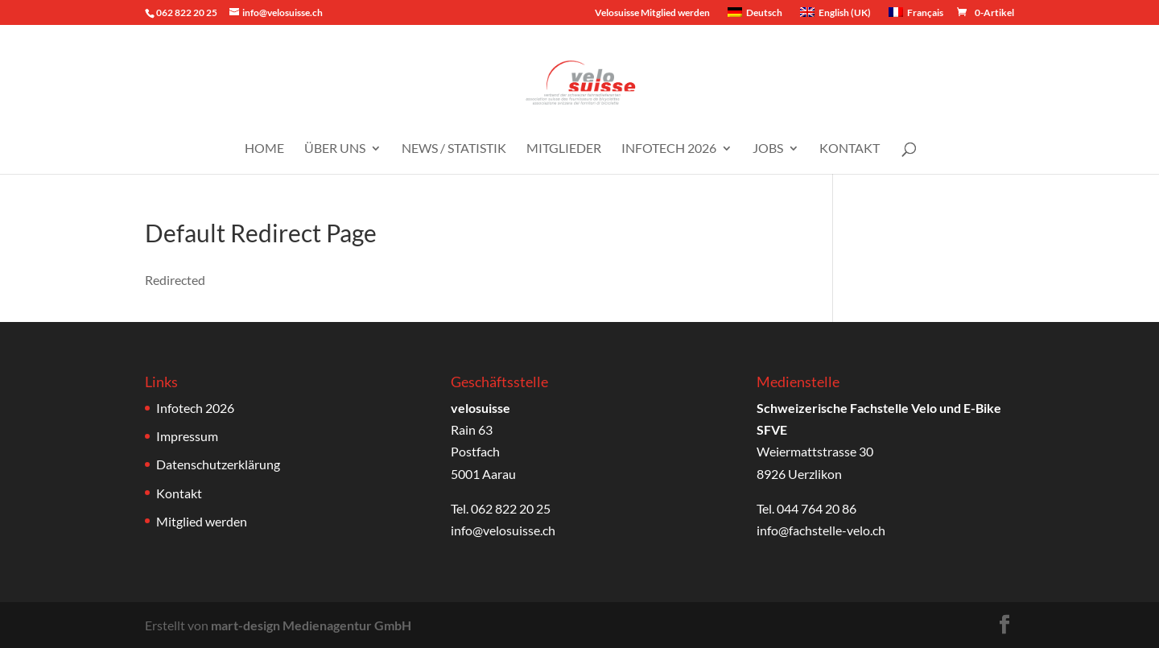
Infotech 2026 (668, 148)
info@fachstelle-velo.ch (821, 530)
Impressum (187, 436)
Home (264, 148)
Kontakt (849, 148)
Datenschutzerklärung (218, 464)
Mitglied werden (201, 521)
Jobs (768, 148)
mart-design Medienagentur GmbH (311, 625)
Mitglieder (563, 148)
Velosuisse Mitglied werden (652, 13)
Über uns (334, 148)
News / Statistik (454, 148)
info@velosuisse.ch (503, 530)
